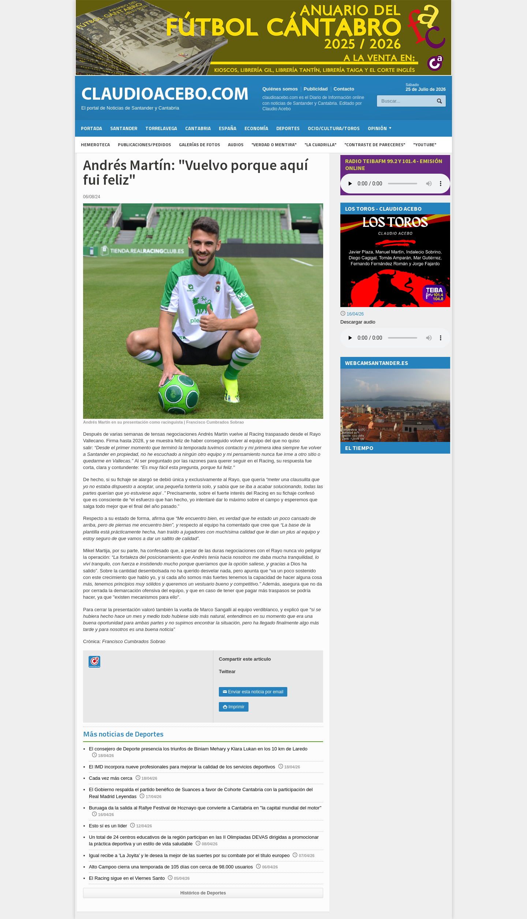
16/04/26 (352, 314)
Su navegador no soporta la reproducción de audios (395, 338)
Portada (91, 128)
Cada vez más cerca (110, 778)
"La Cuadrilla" (320, 144)
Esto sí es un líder (108, 825)
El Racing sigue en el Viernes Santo (127, 878)
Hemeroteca (95, 144)
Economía (256, 128)
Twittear (227, 671)
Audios (235, 144)
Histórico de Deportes (203, 893)
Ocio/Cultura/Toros (334, 128)
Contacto (344, 89)
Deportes (288, 128)
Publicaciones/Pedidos (144, 144)
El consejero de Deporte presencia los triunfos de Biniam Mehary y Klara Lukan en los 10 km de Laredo (198, 749)
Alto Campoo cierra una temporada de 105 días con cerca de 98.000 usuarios (171, 867)
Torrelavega (161, 128)
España (227, 128)
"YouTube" (424, 144)
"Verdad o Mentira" (273, 144)
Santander (123, 128)
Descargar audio (357, 322)
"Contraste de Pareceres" (374, 144)
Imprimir (233, 707)
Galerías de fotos (199, 144)
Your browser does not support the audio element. (395, 183)
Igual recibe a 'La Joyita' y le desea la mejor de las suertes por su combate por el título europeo (189, 855)
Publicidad (316, 89)
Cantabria (198, 128)
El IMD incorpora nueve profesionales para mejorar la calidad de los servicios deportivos (182, 766)
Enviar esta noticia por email (253, 692)
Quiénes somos (280, 89)
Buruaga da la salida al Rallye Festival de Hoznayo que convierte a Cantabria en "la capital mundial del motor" (205, 808)
